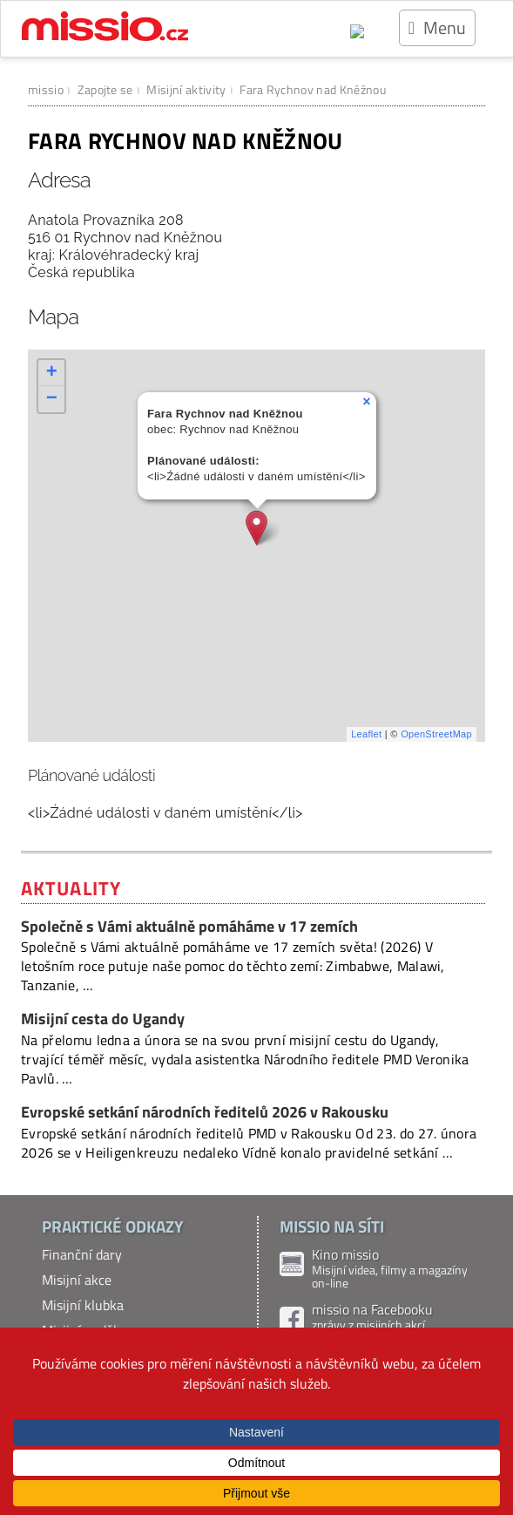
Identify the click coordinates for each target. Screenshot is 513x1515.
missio (46, 89)
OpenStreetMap (436, 734)
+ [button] (52, 373)
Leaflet (366, 734)
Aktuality (71, 888)
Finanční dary (82, 1254)
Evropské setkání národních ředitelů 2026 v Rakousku (204, 1112)
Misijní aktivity (186, 89)
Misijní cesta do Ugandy (103, 1018)
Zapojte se (105, 89)
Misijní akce (76, 1279)
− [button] (52, 399)
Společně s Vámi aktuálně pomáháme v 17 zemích (189, 926)
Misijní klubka (83, 1304)
